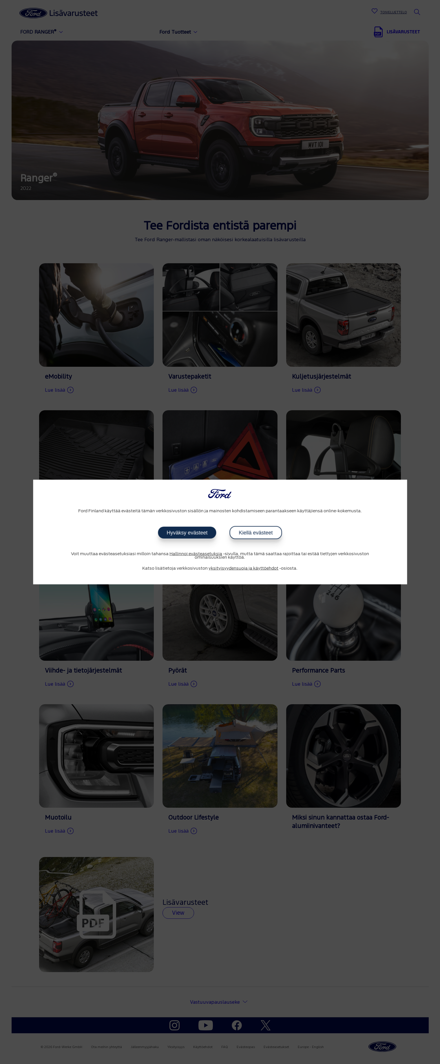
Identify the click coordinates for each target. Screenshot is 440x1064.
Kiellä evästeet (256, 532)
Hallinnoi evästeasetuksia (195, 554)
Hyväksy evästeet (187, 532)
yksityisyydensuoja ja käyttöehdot (243, 568)
